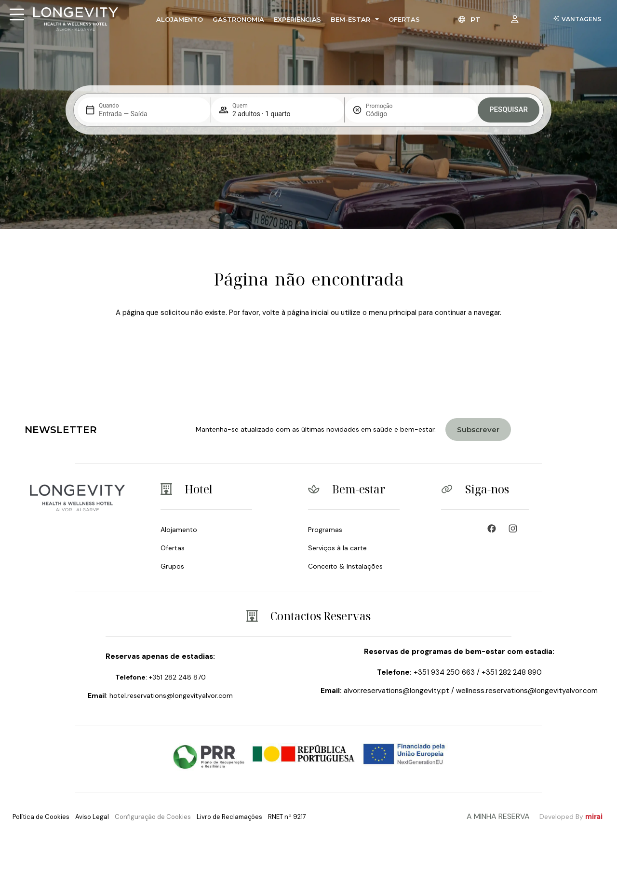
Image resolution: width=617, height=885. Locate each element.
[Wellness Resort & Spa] (515, 528)
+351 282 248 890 (512, 672)
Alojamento (179, 19)
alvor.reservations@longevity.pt (396, 690)
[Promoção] (389, 114)
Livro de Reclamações (229, 817)
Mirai (594, 816)
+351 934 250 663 (444, 672)
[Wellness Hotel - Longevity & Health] (494, 528)
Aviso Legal (92, 817)
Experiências (297, 19)
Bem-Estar (355, 19)
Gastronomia (238, 19)
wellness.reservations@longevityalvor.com (527, 690)
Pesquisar (508, 109)
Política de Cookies (41, 817)
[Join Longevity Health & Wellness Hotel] (478, 429)
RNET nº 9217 (287, 817)
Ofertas (404, 19)
